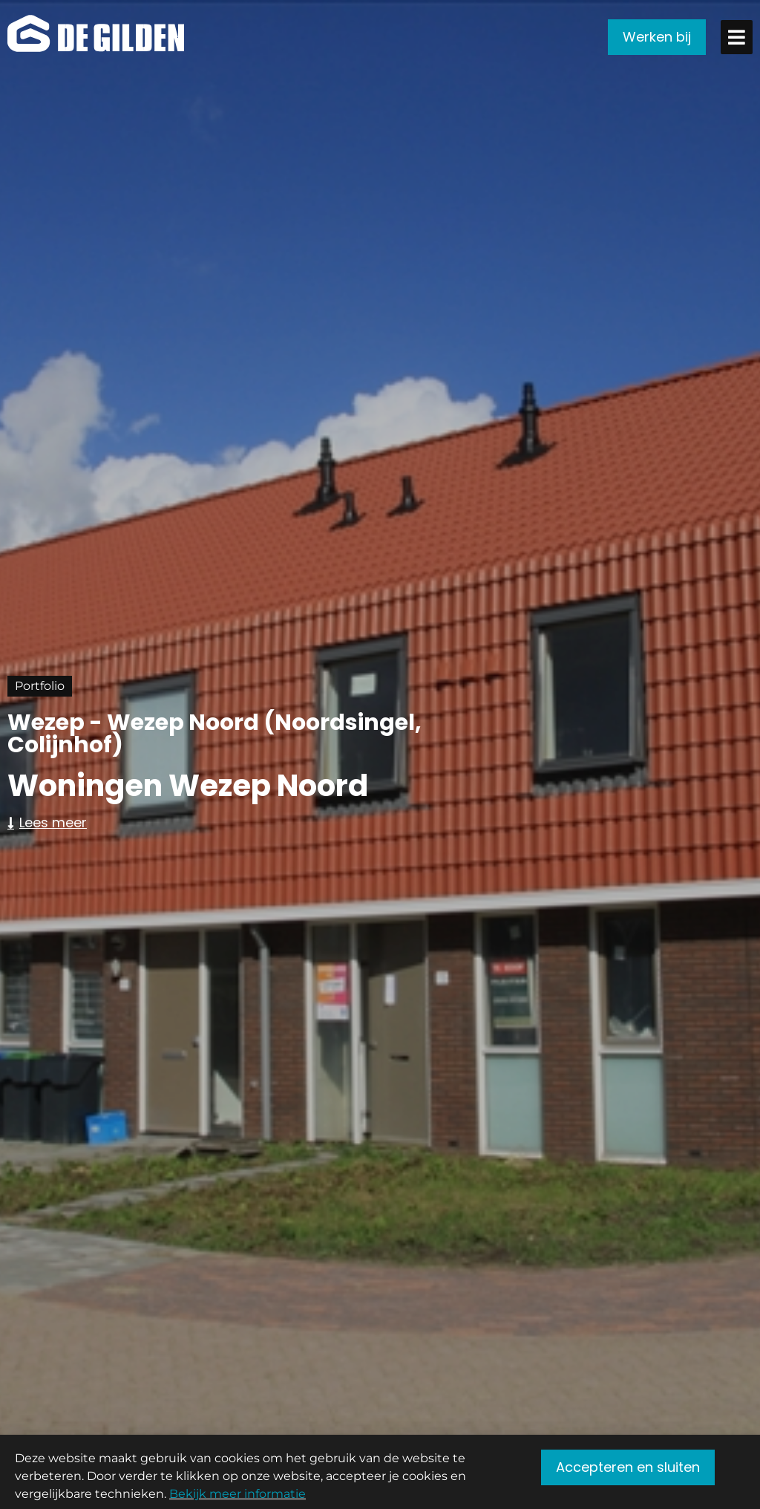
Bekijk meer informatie (237, 1499)
